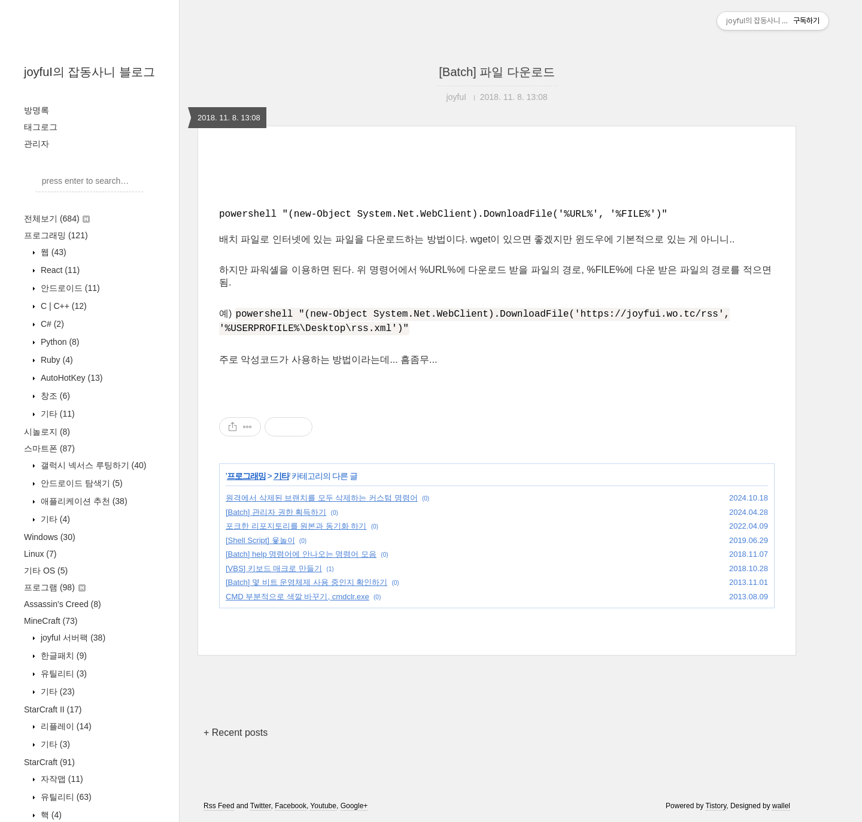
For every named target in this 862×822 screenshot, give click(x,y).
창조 (54, 396)
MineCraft (50, 621)
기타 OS (46, 570)
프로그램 (55, 587)
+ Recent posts (236, 732)
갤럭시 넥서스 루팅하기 (92, 465)
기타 (56, 413)
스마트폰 (49, 448)
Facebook (290, 806)
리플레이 (65, 726)
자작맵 (60, 779)
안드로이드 (69, 288)
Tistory (716, 806)
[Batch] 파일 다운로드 (496, 71)
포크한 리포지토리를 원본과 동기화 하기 (296, 525)
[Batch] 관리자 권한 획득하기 (276, 512)
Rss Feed (219, 806)
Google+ (354, 806)
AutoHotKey (70, 378)
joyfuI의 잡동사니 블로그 (89, 71)
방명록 (36, 110)
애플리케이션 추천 (83, 501)
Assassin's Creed (62, 604)
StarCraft (49, 762)
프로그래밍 (56, 235)
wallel (781, 806)
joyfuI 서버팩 (71, 637)
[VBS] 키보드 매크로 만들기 (274, 568)
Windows (49, 537)
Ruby (55, 360)
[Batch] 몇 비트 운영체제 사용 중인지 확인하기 (306, 582)
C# (51, 324)
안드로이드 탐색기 (80, 483)
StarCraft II (52, 709)
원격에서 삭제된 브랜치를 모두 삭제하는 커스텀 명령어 (322, 497)
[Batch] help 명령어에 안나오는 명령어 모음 (301, 554)
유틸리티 (62, 673)
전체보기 (57, 218)
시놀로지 (47, 431)
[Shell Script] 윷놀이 (260, 540)
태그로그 (40, 127)
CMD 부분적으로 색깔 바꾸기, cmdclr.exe (297, 596)
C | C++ (62, 306)
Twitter (260, 806)
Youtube (323, 806)
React (59, 270)
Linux (40, 554)
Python (59, 342)
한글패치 (62, 655)
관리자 (36, 143)
